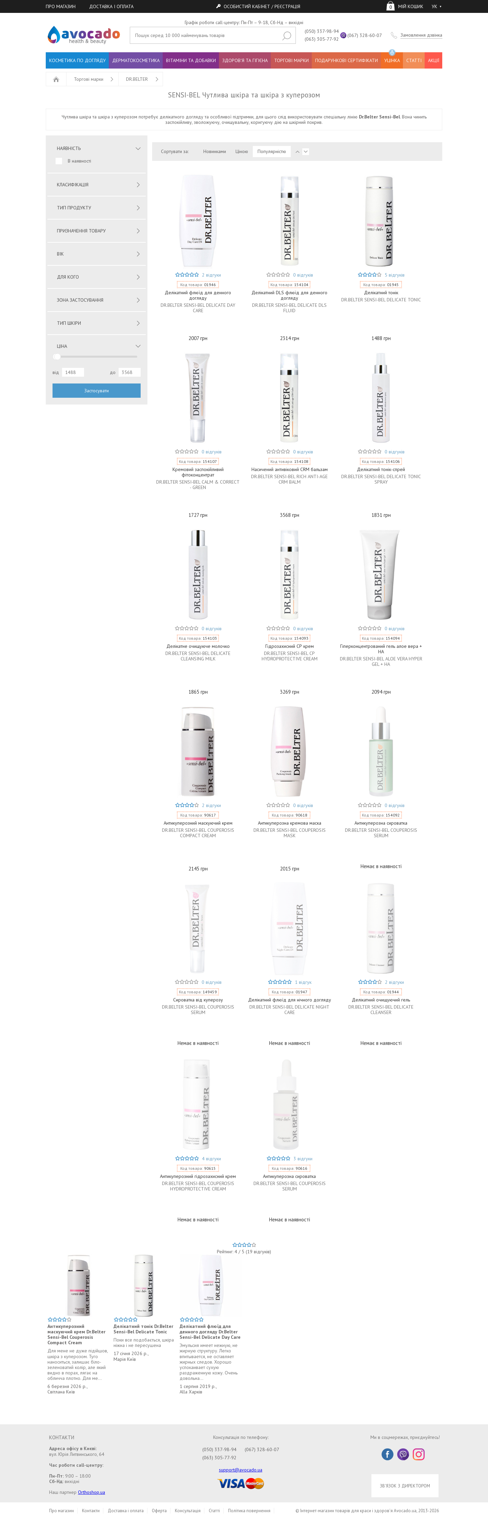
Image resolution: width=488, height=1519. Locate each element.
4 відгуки (211, 1158)
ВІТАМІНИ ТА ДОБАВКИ (191, 60)
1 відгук (303, 982)
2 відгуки (211, 275)
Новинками (214, 151)
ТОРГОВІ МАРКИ (291, 60)
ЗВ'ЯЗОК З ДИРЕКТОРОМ (405, 1486)
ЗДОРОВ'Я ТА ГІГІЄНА (245, 60)
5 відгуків (395, 275)
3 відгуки (302, 1158)
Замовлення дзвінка (421, 35)
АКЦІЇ (433, 60)
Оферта (159, 1511)
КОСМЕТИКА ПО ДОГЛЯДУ (77, 60)
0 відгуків (303, 275)
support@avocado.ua (240, 1470)
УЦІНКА (392, 57)
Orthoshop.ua (91, 1492)
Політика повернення (249, 1511)
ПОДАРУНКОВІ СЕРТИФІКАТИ (346, 60)
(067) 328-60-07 (364, 35)
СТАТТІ (414, 60)
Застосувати (96, 391)
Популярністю (272, 151)
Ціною (242, 151)
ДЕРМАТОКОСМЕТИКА (136, 60)
